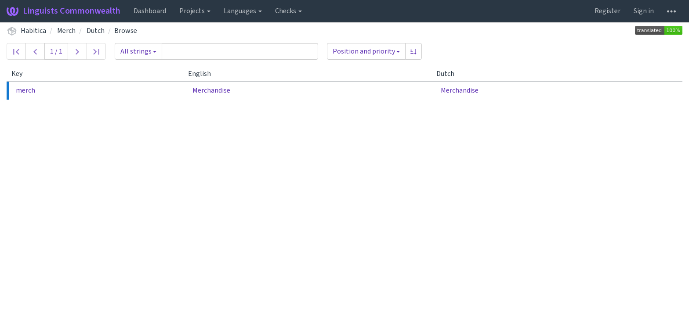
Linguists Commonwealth (63, 11)
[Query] (240, 51)
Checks (288, 11)
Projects (194, 11)
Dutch (96, 31)
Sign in (644, 11)
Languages (243, 11)
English (203, 74)
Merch (66, 31)
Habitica (33, 31)
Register (607, 11)
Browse (125, 31)
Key (20, 74)
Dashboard (150, 11)
